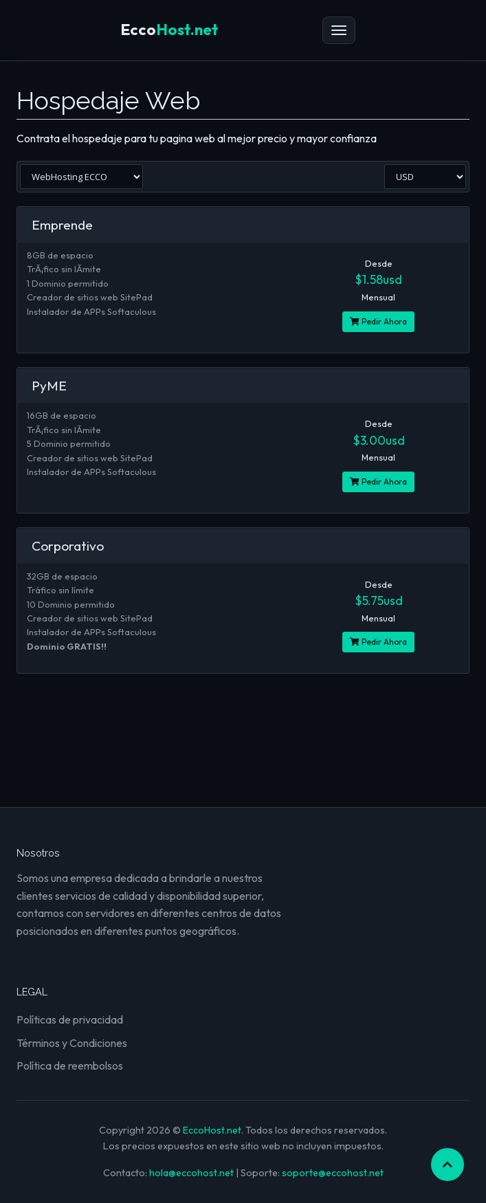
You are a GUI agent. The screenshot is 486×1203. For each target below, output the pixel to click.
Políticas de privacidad (69, 1019)
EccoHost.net (212, 1130)
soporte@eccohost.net (333, 1173)
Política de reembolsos (69, 1065)
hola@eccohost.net (191, 1173)
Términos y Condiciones (71, 1043)
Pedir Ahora (378, 321)
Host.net (169, 29)
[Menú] (338, 30)
